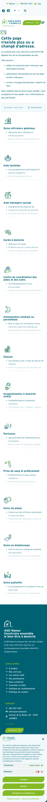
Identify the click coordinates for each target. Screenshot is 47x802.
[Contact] (32, 22)
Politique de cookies (13, 799)
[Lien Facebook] (8, 10)
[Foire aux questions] (3, 10)
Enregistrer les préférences (23, 793)
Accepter (23, 779)
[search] (13, 107)
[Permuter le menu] (43, 23)
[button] (43, 739)
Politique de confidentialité (30, 799)
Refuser (23, 786)
